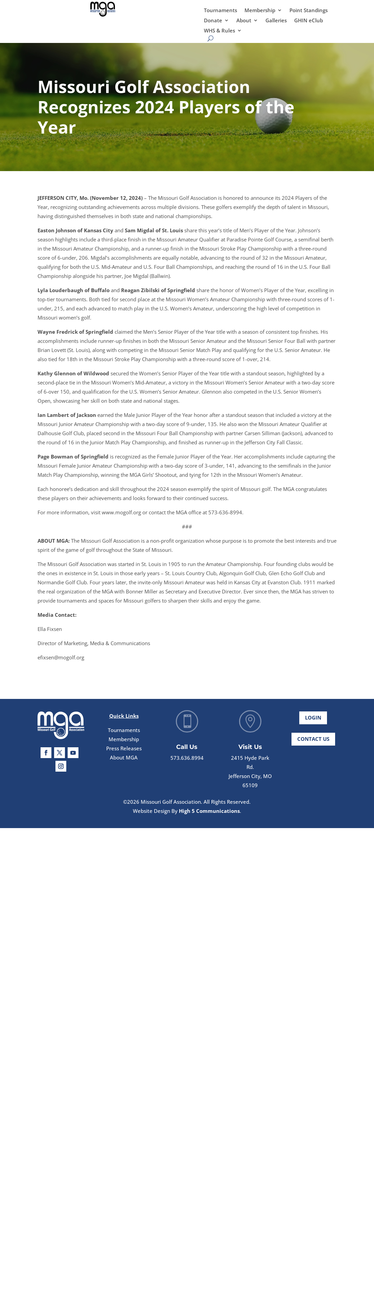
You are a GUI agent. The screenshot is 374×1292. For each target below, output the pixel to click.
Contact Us (313, 745)
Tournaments (220, 11)
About (243, 21)
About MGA (124, 766)
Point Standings (308, 11)
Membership (259, 11)
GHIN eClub (308, 21)
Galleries (276, 21)
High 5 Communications (209, 810)
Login (313, 724)
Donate (213, 21)
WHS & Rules (219, 31)
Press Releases (124, 757)
